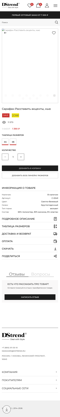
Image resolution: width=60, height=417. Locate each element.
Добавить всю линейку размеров (30, 175)
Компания (29, 372)
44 (5, 142)
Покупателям (29, 380)
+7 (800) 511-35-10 (10, 348)
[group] (30, 66)
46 (13, 142)
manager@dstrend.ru (13, 351)
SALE (5, 115)
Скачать (30, 249)
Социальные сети (29, 388)
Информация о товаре (19, 188)
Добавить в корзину (30, 168)
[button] (6, 95)
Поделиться (30, 256)
